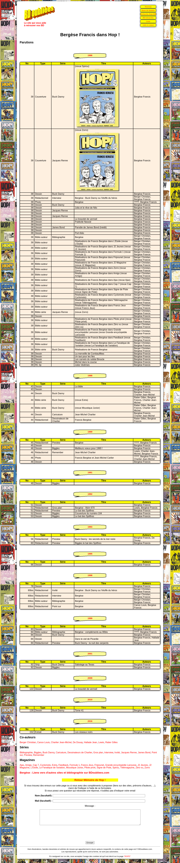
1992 (90, 494)
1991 (90, 472)
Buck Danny (49, 752)
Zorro (147, 767)
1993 (90, 527)
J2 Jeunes (143, 765)
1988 (90, 375)
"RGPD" (127, 859)
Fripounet (99, 765)
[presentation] (90, 836)
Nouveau (148, 7)
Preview (28, 755)
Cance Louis (43, 742)
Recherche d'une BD (148, 14)
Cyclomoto (45, 765)
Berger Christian (28, 742)
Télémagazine (127, 767)
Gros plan (98, 752)
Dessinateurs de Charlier (79, 752)
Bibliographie (26, 752)
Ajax (22, 765)
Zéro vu (139, 767)
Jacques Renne (129, 752)
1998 (90, 575)
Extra (54, 765)
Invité (117, 752)
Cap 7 (36, 765)
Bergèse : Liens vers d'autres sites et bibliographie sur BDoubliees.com (64, 772)
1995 (90, 554)
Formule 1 (75, 765)
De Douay (78, 742)
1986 (90, 55)
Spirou (115, 767)
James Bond (144, 752)
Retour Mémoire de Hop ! (90, 779)
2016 (90, 721)
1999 (90, 618)
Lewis (101, 742)
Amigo (28, 765)
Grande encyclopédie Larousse (120, 765)
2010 (90, 699)
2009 (90, 678)
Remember (38, 755)
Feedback (63, 765)
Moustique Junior (74, 767)
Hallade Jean (90, 742)
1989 (90, 432)
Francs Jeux (87, 765)
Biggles (37, 752)
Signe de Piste (104, 767)
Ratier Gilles (111, 742)
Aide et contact (148, 25)
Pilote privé (89, 767)
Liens (148, 21)
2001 (90, 653)
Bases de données (148, 10)
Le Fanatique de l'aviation (52, 767)
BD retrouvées (148, 18)
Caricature (61, 752)
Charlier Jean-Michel (61, 742)
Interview (108, 752)
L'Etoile (34, 767)
